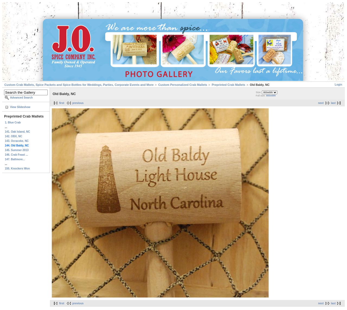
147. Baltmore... (15, 159)
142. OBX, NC (13, 136)
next (321, 103)
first (61, 103)
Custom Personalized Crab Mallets (182, 84)
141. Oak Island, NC (17, 131)
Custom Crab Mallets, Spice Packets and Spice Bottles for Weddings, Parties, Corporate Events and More (79, 84)
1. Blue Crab (13, 122)
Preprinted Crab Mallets (228, 84)
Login (338, 84)
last (333, 103)
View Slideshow (20, 107)
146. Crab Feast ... (16, 154)
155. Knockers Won (17, 168)
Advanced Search (21, 97)
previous (78, 103)
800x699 (271, 95)
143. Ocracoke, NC (17, 140)
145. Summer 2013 (16, 150)
